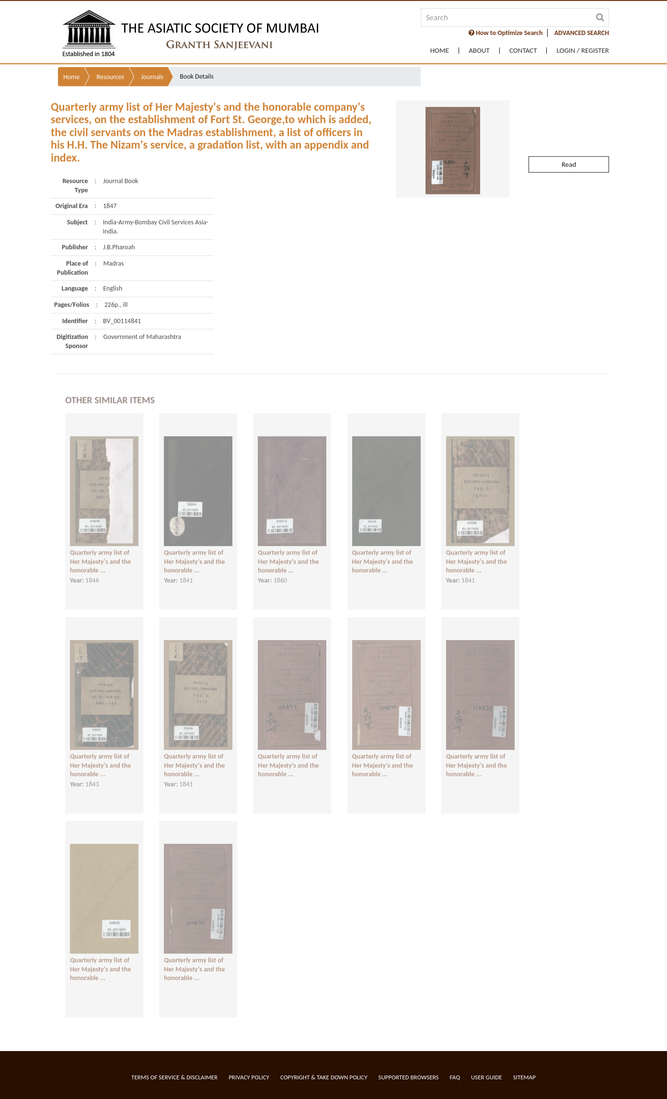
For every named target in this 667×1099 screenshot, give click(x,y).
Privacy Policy (249, 1077)
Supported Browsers (409, 1077)
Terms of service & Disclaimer (174, 1077)
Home (439, 50)
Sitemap (524, 1077)
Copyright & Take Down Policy (324, 1077)
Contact (523, 50)
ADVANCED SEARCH (581, 33)
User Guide (486, 1077)
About (479, 50)
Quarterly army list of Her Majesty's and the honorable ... (100, 554)
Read (569, 146)
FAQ (455, 1077)
